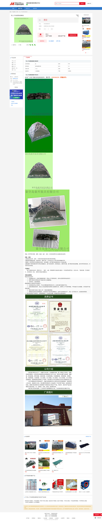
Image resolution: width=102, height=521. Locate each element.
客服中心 (39, 518)
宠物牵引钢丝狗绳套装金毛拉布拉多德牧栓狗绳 (47, 491)
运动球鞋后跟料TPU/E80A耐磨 (71, 491)
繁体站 (68, 518)
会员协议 (57, 518)
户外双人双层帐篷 (29, 502)
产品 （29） (14, 60)
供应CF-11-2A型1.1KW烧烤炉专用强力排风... (87, 491)
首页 (10, 11)
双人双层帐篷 (36, 502)
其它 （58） (14, 69)
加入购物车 (51, 41)
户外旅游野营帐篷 (74, 500)
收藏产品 (13, 44)
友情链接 (73, 518)
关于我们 (27, 518)
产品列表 (14, 11)
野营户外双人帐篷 (44, 500)
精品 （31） (14, 62)
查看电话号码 (73, 35)
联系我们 (33, 518)
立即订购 (58, 41)
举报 (19, 44)
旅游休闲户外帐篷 (52, 500)
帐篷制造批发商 (54, 513)
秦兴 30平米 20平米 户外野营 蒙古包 (88, 25)
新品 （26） (14, 64)
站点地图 (45, 518)
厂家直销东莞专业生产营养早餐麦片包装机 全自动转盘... (62, 491)
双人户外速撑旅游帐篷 (53, 514)
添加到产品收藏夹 (14, 103)
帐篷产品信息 (47, 513)
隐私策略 (51, 518)
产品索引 (12, 101)
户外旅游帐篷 (36, 500)
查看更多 (16, 87)
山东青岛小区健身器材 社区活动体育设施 (32, 491)
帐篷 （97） (14, 66)
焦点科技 (52, 519)
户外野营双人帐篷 (83, 500)
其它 (17, 11)
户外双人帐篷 (67, 500)
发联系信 (42, 41)
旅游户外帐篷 (60, 500)
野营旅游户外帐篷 (29, 500)
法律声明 (62, 518)
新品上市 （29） (15, 68)
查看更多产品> (88, 436)
